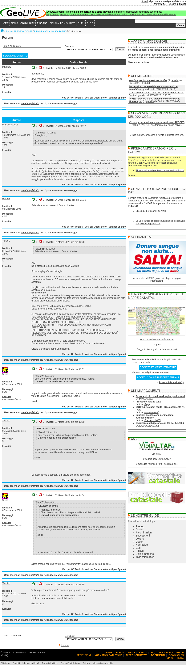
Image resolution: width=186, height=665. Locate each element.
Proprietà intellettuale (70, 663)
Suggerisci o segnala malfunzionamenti (157, 349)
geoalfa (174, 80)
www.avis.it (161, 278)
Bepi (146, 404)
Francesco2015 (10, 124)
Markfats (6, 66)
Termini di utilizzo (50, 663)
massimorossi (151, 412)
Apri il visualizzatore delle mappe (157, 339)
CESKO (6, 374)
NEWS (14, 23)
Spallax (148, 399)
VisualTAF (157, 454)
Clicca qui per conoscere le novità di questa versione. (157, 135)
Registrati (171, 4)
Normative (142, 544)
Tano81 (6, 240)
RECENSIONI (83, 655)
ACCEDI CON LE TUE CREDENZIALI (158, 377)
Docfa (139, 529)
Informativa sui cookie (103, 663)
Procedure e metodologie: (142, 521)
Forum (9, 31)
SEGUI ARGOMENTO (15, 55)
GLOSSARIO (166, 652)
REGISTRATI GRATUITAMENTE (158, 367)
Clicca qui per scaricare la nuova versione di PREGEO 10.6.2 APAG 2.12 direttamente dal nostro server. (156, 123)
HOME (5, 23)
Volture (140, 538)
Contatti (16, 663)
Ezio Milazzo (20, 652)
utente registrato (30, 103)
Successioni (143, 535)
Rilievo (140, 550)
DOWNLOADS (176, 655)
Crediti (4, 655)
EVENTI (143, 652)
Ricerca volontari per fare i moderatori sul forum (160, 170)
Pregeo (140, 526)
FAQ (153, 652)
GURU (81, 23)
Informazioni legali (30, 663)
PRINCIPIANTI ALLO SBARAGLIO (50, 31)
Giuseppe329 (151, 425)
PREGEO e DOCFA (23, 31)
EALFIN (6, 198)
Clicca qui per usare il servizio (151, 211)
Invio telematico (145, 556)
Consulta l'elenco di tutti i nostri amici (157, 464)
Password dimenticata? (170, 382)
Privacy (86, 663)
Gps (138, 547)
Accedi (145, 1)
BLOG (90, 23)
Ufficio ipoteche (145, 553)
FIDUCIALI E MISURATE (62, 23)
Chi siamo (5, 663)
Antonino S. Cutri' (37, 652)
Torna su (65, 645)
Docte (139, 541)
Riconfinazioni (144, 532)
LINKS (170, 658)
